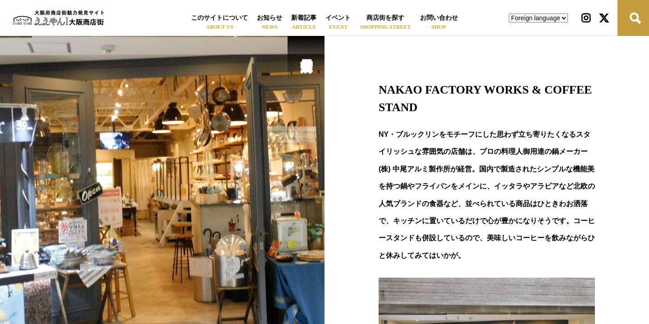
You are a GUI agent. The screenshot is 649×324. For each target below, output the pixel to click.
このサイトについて (219, 17)
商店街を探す (385, 17)
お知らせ (269, 17)
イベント (338, 17)
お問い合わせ (439, 17)
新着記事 (303, 17)
